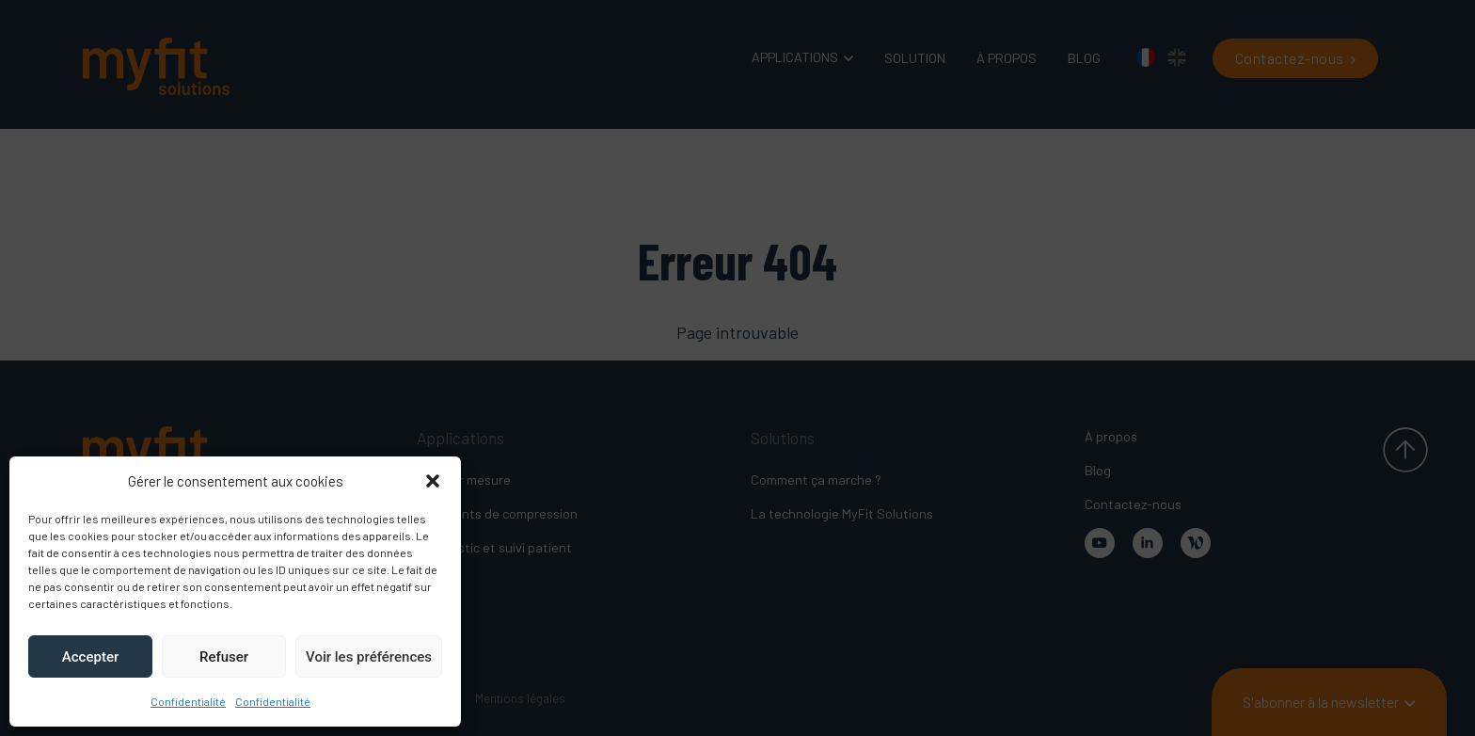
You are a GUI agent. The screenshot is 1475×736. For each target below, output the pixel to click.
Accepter (90, 656)
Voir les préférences (369, 656)
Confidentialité (188, 701)
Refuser (223, 656)
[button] (432, 481)
